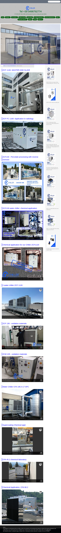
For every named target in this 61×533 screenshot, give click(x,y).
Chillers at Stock (22, 17)
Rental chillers (29, 17)
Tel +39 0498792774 (30, 11)
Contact (34, 19)
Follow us (40, 19)
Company (7, 17)
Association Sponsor (22, 19)
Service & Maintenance (50, 17)
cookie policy (48, 529)
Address (30, 19)
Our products (14, 17)
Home (2, 17)
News (57, 17)
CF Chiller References (38, 17)
